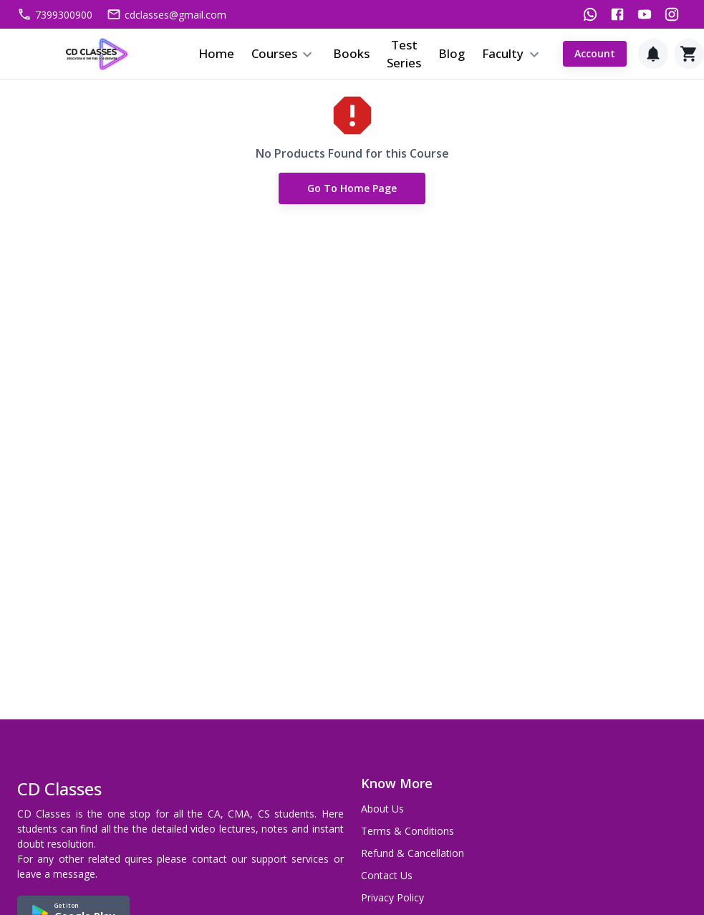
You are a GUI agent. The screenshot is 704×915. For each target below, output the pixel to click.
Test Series (404, 54)
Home (216, 53)
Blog (451, 53)
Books (351, 53)
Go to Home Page (352, 189)
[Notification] (653, 54)
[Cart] (689, 54)
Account (595, 54)
